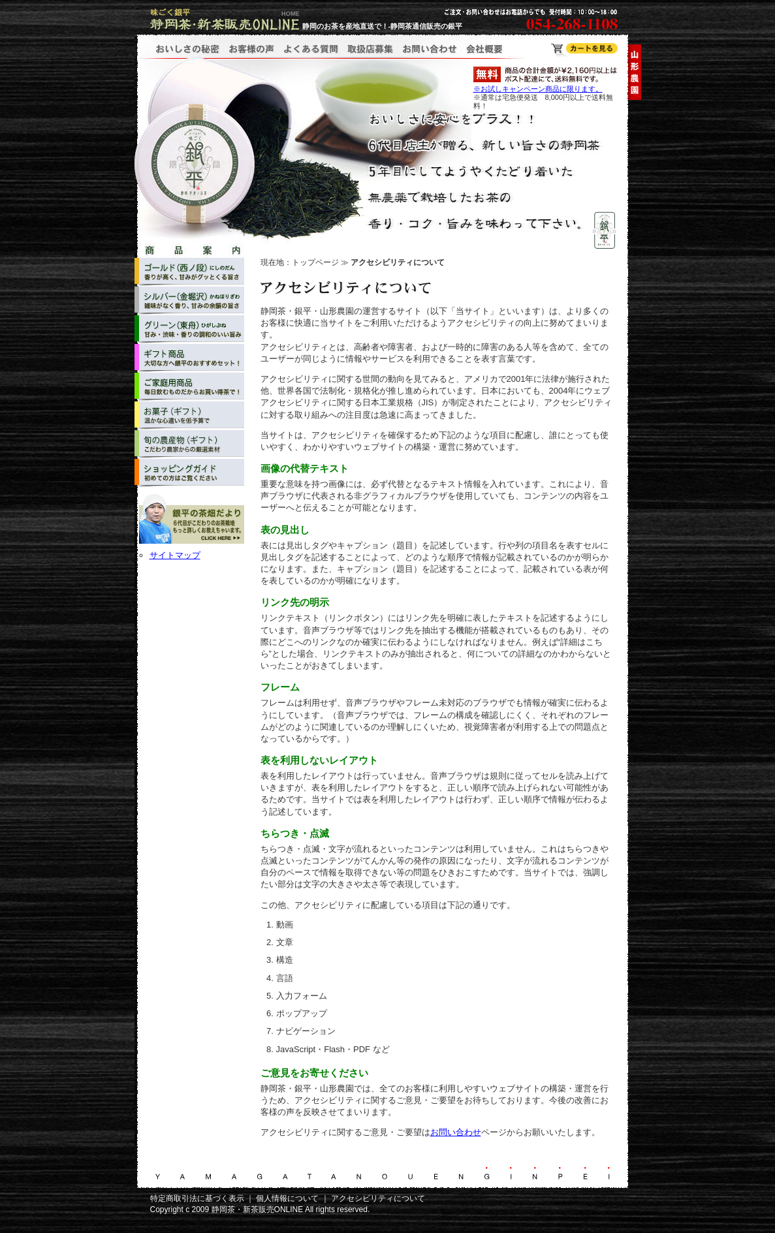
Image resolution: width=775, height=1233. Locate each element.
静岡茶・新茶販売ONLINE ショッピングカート (584, 50)
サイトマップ (175, 555)
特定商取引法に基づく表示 (197, 1198)
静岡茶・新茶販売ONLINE (258, 1209)
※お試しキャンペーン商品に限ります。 (538, 89)
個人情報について (287, 1198)
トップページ (315, 262)
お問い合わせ (455, 1132)
